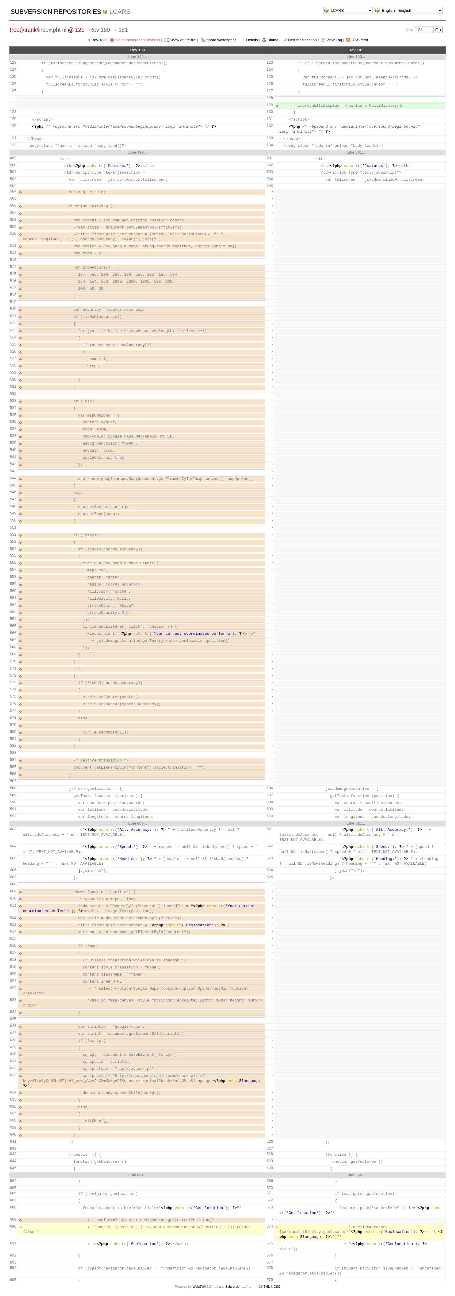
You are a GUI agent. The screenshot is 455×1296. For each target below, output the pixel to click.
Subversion (233, 1286)
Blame (272, 40)
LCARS (120, 11)
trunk (30, 30)
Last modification (302, 40)
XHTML (264, 1286)
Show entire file (183, 40)
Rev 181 (356, 50)
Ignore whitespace (221, 40)
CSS (277, 1286)
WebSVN (199, 1286)
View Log (334, 40)
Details (252, 40)
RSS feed (360, 40)
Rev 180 (98, 40)
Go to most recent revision (137, 40)
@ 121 (76, 30)
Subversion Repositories (56, 11)
